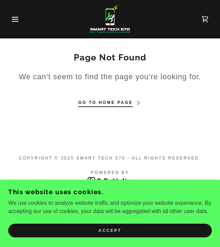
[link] (110, 19)
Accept (110, 230)
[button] (14, 19)
